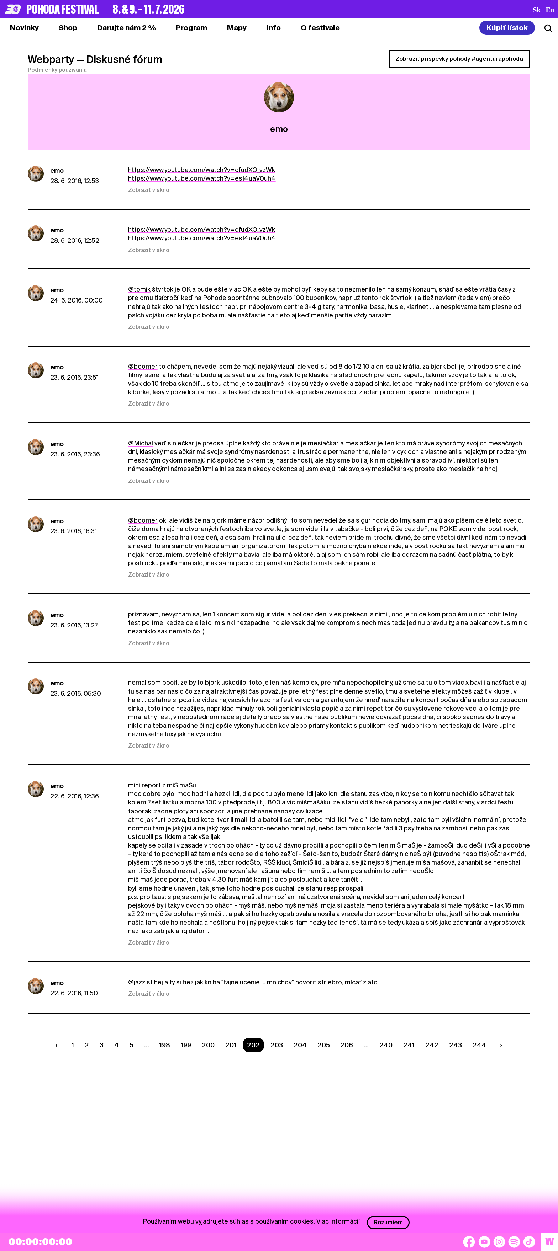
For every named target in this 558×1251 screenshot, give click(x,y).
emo (57, 170)
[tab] (68, 27)
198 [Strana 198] (164, 1045)
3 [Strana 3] (102, 1045)
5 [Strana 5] (131, 1045)
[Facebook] (469, 1242)
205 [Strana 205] (323, 1045)
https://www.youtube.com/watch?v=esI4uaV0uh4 (202, 178)
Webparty (51, 59)
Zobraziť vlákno (148, 190)
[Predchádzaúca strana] (58, 1045)
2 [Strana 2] (87, 1045)
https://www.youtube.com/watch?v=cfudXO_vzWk (201, 169)
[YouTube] (484, 1242)
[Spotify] (514, 1242)
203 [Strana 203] (276, 1045)
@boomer (143, 366)
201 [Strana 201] (230, 1045)
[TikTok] (529, 1242)
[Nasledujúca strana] (499, 1045)
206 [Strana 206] (346, 1045)
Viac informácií (338, 1221)
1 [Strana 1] (73, 1045)
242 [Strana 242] (431, 1045)
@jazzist (140, 982)
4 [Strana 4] (116, 1045)
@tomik (139, 289)
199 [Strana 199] (186, 1045)
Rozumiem (388, 1222)
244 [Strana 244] (479, 1045)
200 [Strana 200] (208, 1045)
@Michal (140, 443)
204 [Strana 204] (300, 1045)
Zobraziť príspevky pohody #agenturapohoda (459, 58)
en (550, 10)
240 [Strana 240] (386, 1045)
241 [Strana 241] (409, 1045)
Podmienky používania (57, 70)
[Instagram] (499, 1242)
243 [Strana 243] (455, 1045)
